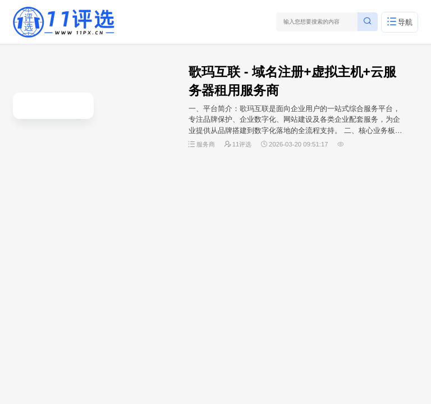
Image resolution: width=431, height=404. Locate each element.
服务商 (205, 144)
